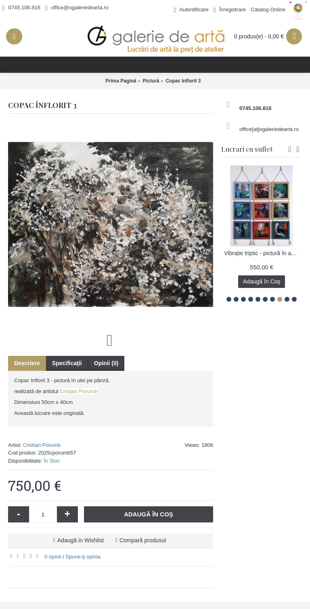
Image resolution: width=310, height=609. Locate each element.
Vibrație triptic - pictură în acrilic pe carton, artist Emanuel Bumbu (263, 253)
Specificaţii (67, 363)
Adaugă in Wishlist (80, 540)
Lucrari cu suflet (246, 148)
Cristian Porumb (78, 391)
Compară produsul (142, 540)
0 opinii (52, 557)
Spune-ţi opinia (83, 557)
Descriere (27, 363)
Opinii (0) (106, 363)
